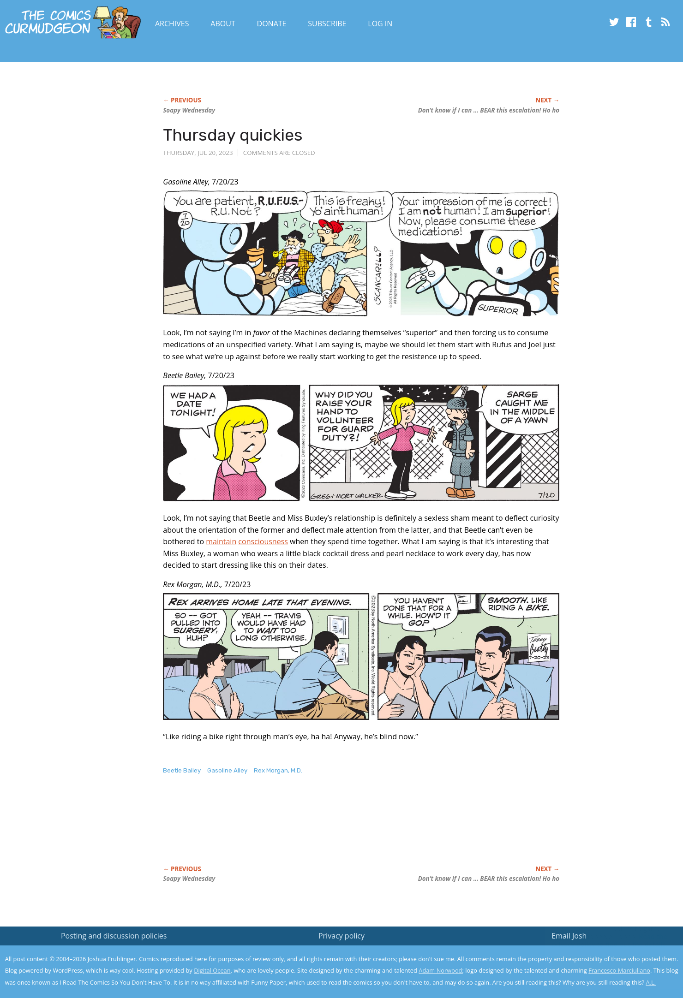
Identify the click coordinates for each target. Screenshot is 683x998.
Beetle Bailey (182, 770)
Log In (380, 23)
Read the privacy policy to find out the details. (601, 940)
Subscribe (327, 23)
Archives (172, 23)
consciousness (263, 541)
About (222, 23)
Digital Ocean (212, 970)
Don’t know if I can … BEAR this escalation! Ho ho (488, 110)
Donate (272, 23)
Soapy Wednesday (189, 110)
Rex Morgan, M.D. (278, 770)
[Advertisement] (331, 829)
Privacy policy (341, 936)
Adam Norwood (440, 970)
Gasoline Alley (227, 770)
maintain (221, 541)
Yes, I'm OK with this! (604, 963)
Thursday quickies (233, 135)
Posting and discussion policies (114, 936)
